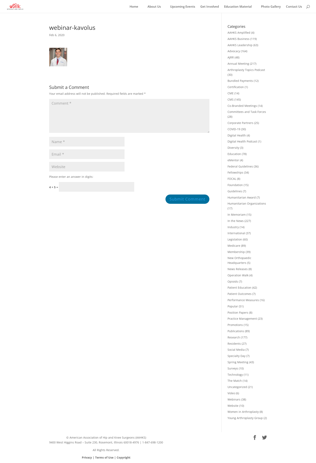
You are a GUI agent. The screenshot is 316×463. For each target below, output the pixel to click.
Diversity (233, 148)
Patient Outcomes (240, 294)
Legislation (235, 239)
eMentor (233, 160)
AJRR (231, 57)
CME (231, 93)
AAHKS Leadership (240, 45)
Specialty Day (236, 356)
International (236, 233)
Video (231, 393)
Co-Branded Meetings (242, 106)
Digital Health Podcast (242, 141)
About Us (154, 6)
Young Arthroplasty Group (245, 418)
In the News (236, 221)
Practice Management (242, 318)
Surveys (233, 368)
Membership (236, 252)
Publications (236, 331)
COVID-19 (234, 129)
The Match (235, 381)
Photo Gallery (271, 6)
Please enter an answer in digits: (71, 177)
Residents (234, 343)
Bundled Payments (240, 81)
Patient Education (239, 287)
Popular (233, 306)
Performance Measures (243, 300)
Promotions (235, 325)
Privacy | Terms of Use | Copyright (106, 457)
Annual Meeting (238, 64)
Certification (236, 87)
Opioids (233, 281)
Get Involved (209, 6)
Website (233, 406)
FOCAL (232, 179)
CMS (231, 99)
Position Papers (238, 312)
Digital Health (237, 135)
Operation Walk (238, 275)
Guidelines (235, 191)
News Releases (238, 269)
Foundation (235, 185)
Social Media (236, 350)
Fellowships (235, 172)
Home (134, 6)
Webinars (234, 399)
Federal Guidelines (240, 166)
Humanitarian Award (242, 197)
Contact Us (294, 6)
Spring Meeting (238, 362)
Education (234, 154)
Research (234, 337)
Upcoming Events (182, 6)
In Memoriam (237, 214)
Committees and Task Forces (247, 112)
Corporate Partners (240, 123)
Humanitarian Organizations (247, 203)
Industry (233, 227)
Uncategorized (237, 387)
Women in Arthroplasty (243, 412)
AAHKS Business (238, 39)
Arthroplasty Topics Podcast (246, 70)
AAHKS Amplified (239, 32)
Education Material (238, 6)
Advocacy (234, 51)
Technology (235, 375)
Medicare (234, 246)
